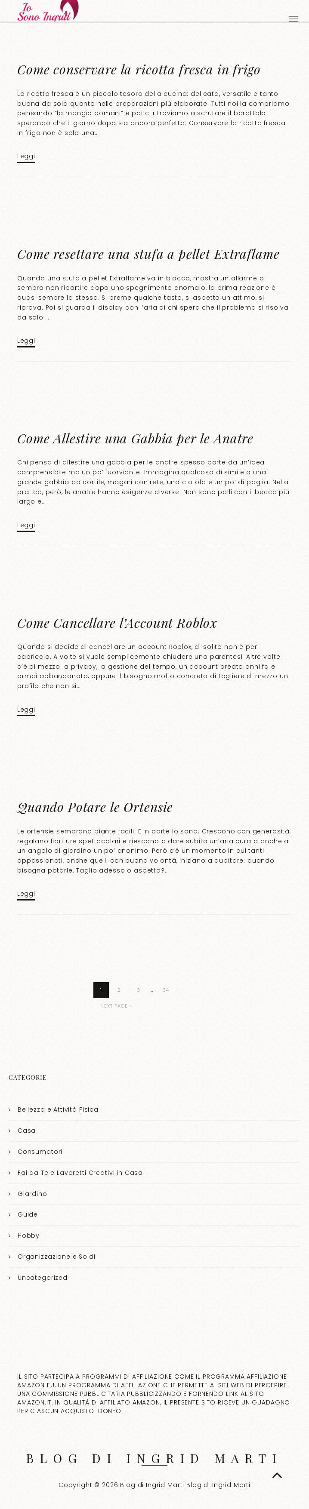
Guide (28, 1214)
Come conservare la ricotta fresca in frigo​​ (139, 69)
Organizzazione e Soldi (57, 1256)
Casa (27, 1130)
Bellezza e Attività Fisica (58, 1109)
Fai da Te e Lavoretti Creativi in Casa (80, 1172)
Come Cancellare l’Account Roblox (117, 622)
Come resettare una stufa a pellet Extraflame (148, 253)
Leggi (26, 156)
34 (166, 990)
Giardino (32, 1193)
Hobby (29, 1235)
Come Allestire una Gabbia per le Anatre (135, 438)
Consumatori (40, 1151)
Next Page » (116, 1005)
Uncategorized (43, 1277)
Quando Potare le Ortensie (95, 806)
